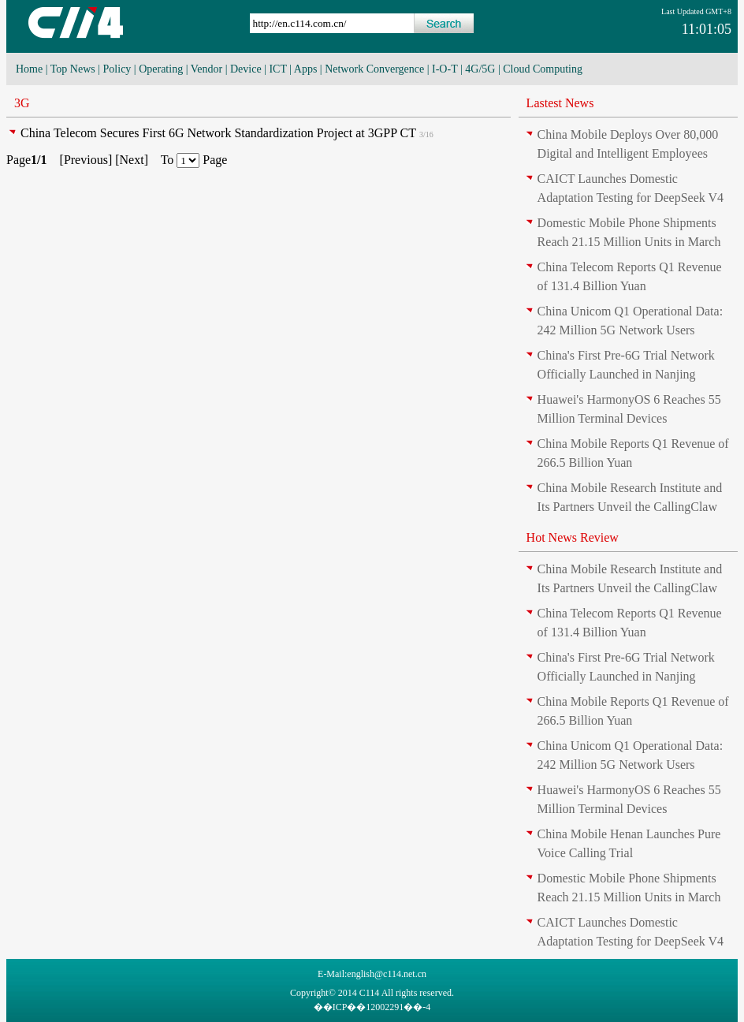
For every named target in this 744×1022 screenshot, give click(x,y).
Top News (72, 69)
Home (29, 69)
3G (22, 103)
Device (246, 69)
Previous (86, 159)
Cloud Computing (542, 69)
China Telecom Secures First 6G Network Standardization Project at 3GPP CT (218, 133)
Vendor (206, 69)
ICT (277, 69)
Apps (306, 69)
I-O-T (444, 69)
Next (132, 159)
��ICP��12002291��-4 (372, 1007)
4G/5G (480, 69)
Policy (117, 69)
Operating (161, 69)
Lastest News (560, 103)
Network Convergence (374, 69)
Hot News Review (572, 537)
